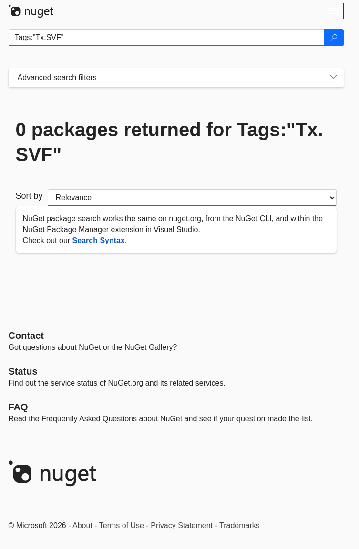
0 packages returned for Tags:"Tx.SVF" (169, 142)
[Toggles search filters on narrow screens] (333, 77)
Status (23, 371)
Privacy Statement (182, 525)
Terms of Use (121, 525)
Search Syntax (98, 240)
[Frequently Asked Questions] (18, 407)
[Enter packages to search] (166, 37)
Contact (26, 335)
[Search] (334, 37)
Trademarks (239, 525)
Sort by (29, 196)
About (82, 525)
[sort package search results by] (192, 197)
